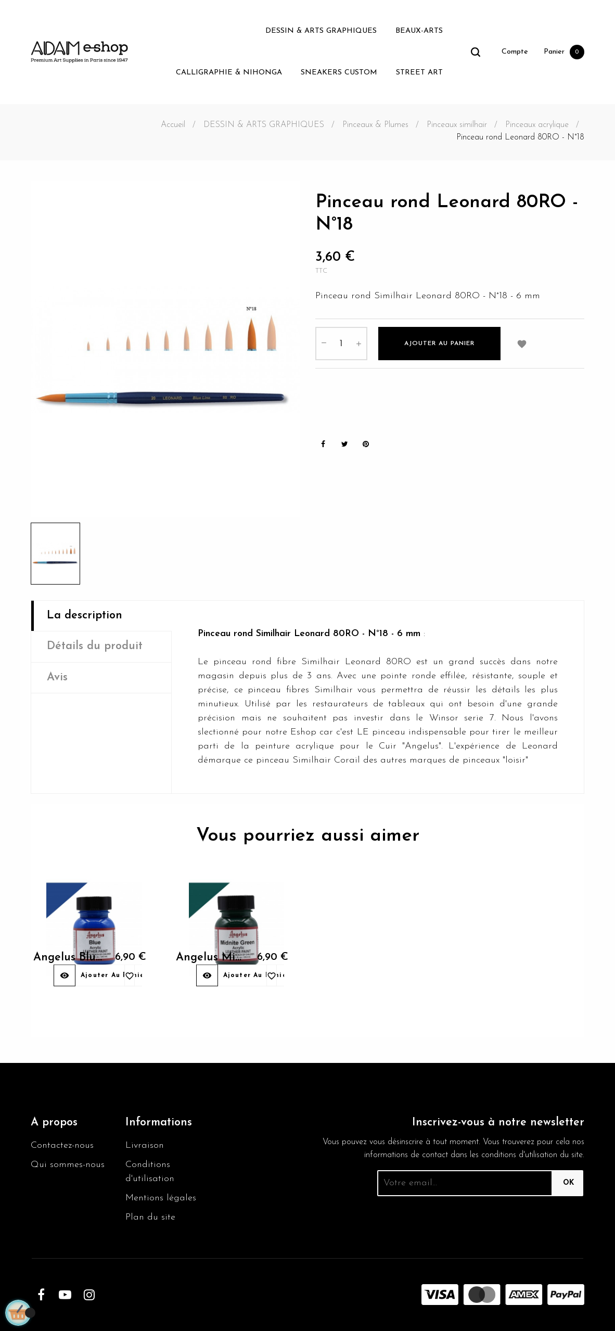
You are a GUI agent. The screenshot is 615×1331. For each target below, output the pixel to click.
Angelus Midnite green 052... (204, 970)
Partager (323, 444)
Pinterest (366, 444)
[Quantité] (341, 343)
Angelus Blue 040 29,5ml (62, 970)
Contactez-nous (62, 1145)
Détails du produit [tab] (95, 646)
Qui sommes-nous (68, 1165)
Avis (57, 677)
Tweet (344, 444)
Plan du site (150, 1217)
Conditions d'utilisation (149, 1172)
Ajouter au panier (439, 343)
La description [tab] (84, 615)
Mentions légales (160, 1198)
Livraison (144, 1145)
